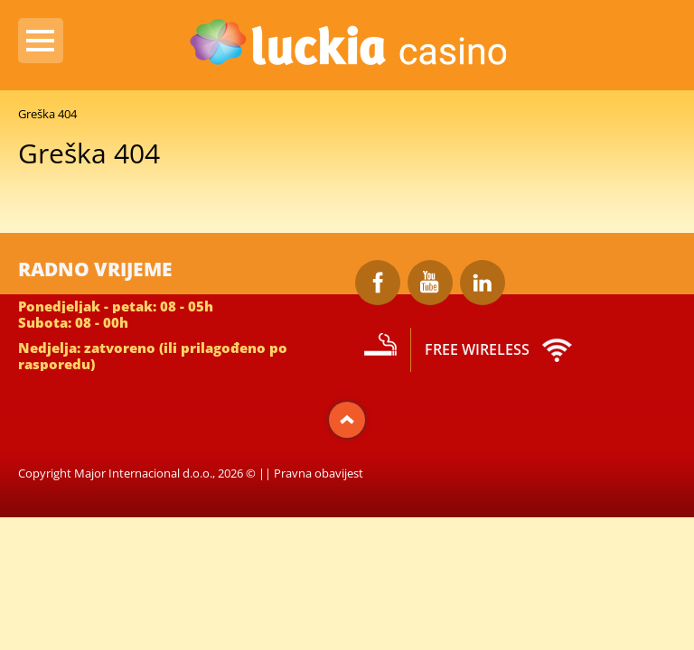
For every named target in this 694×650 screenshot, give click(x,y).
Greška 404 (47, 114)
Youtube (430, 282)
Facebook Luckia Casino (377, 282)
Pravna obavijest (318, 473)
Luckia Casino (347, 43)
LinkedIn (482, 282)
